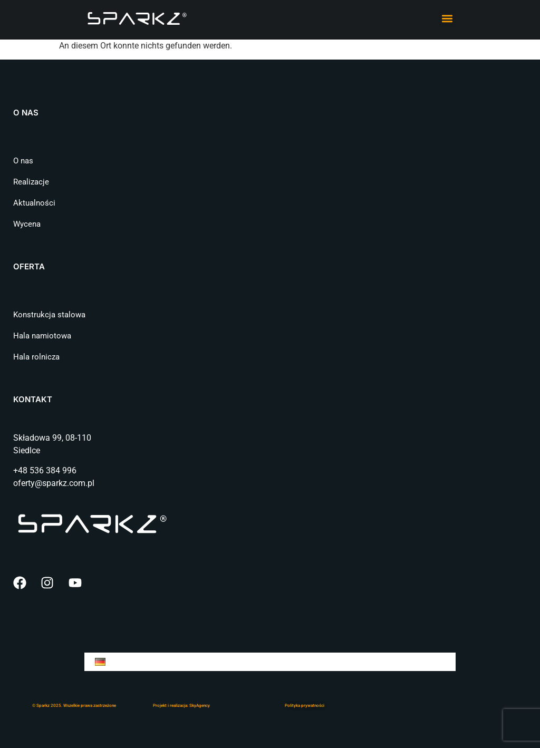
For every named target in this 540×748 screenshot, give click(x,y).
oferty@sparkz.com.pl (53, 483)
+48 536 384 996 (44, 470)
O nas (23, 161)
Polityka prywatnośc (304, 705)
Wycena (27, 224)
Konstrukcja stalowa (49, 314)
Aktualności (34, 203)
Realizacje (31, 182)
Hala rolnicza (36, 357)
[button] (447, 18)
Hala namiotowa (42, 336)
